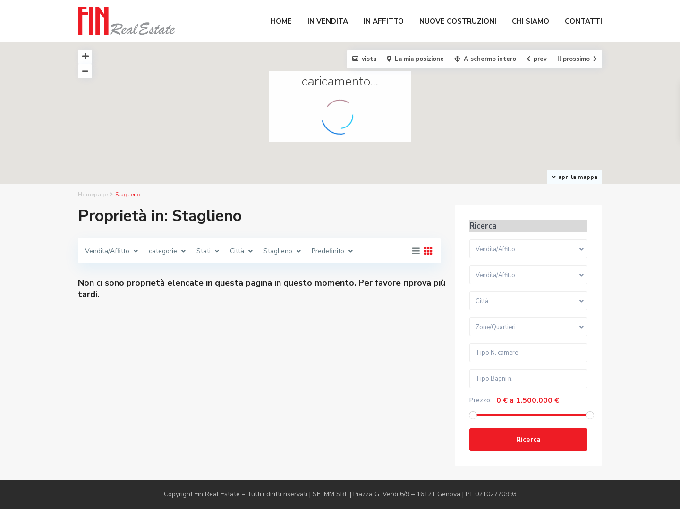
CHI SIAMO (530, 21)
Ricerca (528, 439)
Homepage (93, 194)
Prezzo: (480, 400)
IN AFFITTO (384, 21)
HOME (281, 21)
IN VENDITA (327, 21)
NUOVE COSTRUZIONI (457, 21)
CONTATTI (583, 21)
